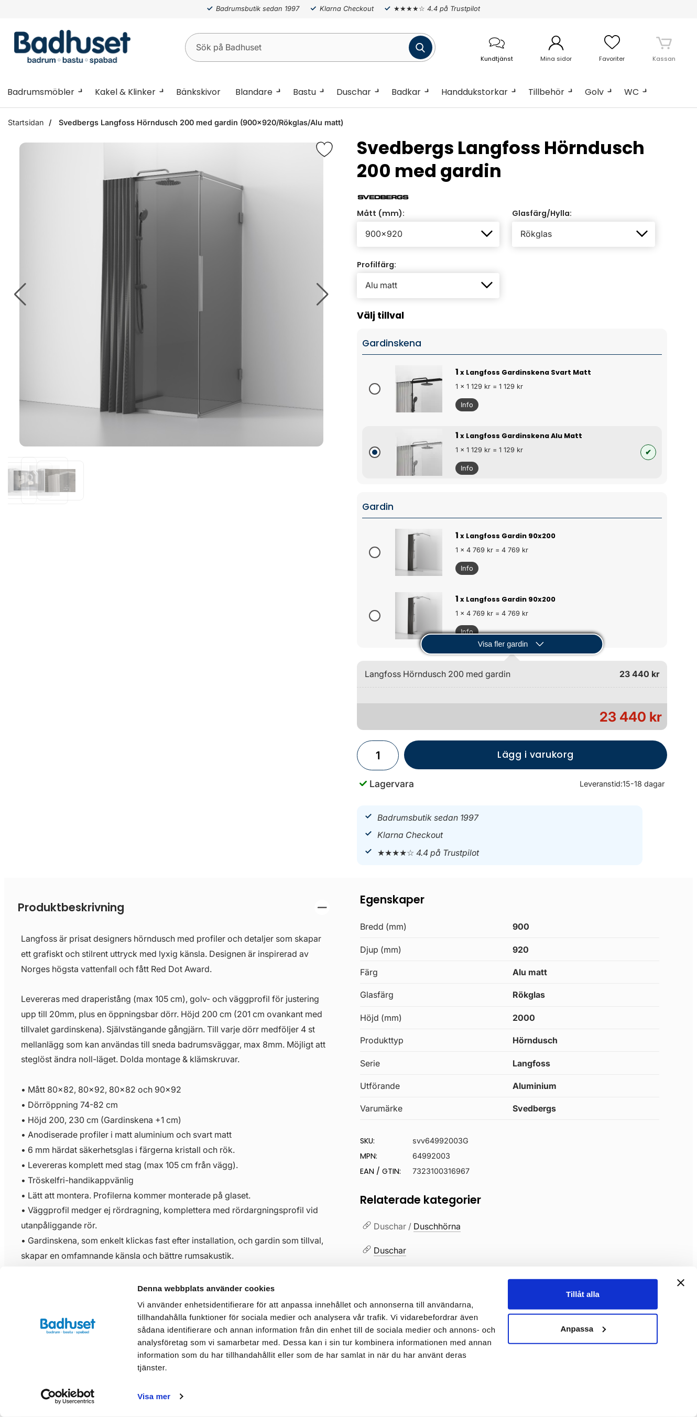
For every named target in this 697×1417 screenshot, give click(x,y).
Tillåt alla (583, 1294)
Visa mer (153, 1396)
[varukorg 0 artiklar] (664, 47)
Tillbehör (546, 92)
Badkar (406, 92)
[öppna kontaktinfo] (496, 47)
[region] (174, 907)
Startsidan (25, 122)
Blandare (254, 92)
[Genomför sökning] (420, 47)
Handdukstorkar (474, 92)
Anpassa (583, 1328)
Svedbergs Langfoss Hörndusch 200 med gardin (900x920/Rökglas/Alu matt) (200, 122)
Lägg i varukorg (489, 758)
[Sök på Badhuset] (310, 47)
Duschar (353, 92)
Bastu (304, 92)
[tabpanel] (174, 1147)
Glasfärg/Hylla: (542, 213)
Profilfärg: (376, 264)
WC (631, 92)
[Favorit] (324, 149)
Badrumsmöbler (40, 92)
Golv (594, 92)
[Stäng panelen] (680, 1283)
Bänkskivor (198, 92)
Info (464, 406)
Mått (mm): (381, 213)
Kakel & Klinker (125, 92)
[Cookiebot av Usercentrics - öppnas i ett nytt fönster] (68, 1396)
